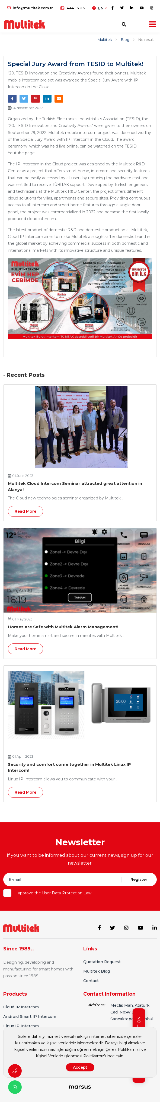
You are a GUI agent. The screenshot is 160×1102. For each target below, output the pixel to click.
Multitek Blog (96, 970)
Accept (80, 1067)
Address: (96, 1004)
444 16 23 (72, 8)
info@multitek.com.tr (30, 8)
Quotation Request (102, 961)
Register (138, 879)
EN (99, 8)
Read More (25, 511)
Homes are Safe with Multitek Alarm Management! (63, 626)
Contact (91, 980)
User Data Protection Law (66, 893)
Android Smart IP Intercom (29, 1015)
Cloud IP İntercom (21, 1006)
